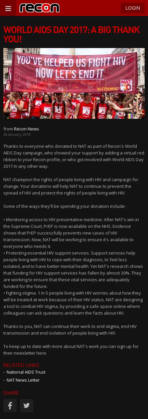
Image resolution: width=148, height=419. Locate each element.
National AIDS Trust (26, 372)
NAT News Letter (23, 380)
